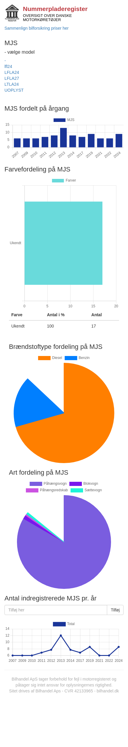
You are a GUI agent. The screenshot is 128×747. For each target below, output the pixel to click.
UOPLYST (14, 90)
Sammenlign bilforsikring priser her (36, 28)
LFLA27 (11, 78)
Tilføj (115, 610)
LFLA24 (11, 72)
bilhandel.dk (108, 691)
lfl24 (8, 66)
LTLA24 (11, 84)
